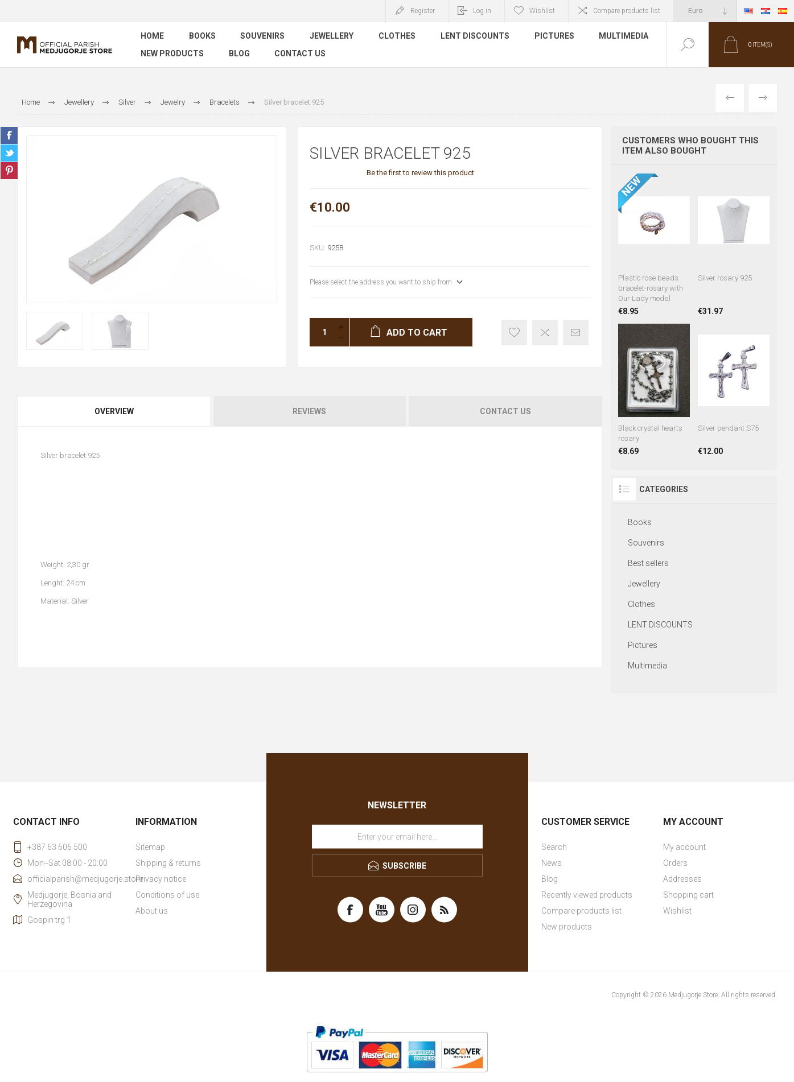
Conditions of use (167, 894)
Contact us (300, 53)
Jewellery (332, 36)
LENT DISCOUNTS (475, 36)
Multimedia (624, 36)
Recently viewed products (586, 894)
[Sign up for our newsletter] (397, 837)
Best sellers (648, 563)
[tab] (114, 411)
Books (202, 36)
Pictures (555, 36)
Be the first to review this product (420, 172)
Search (554, 847)
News (551, 863)
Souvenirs (263, 36)
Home (152, 36)
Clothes (397, 36)
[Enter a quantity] (321, 332)
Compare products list (626, 11)
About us (151, 910)
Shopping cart (688, 894)
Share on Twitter (9, 153)
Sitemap (150, 847)
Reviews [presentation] (309, 411)
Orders (675, 863)
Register (422, 11)
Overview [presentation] (114, 411)
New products (172, 53)
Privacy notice (160, 878)
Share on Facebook (9, 135)
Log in (482, 11)
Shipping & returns (168, 863)
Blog (239, 53)
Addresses (682, 878)
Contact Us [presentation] (505, 411)
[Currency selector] (705, 11)
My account (684, 847)
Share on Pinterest (9, 170)
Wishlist (677, 910)
